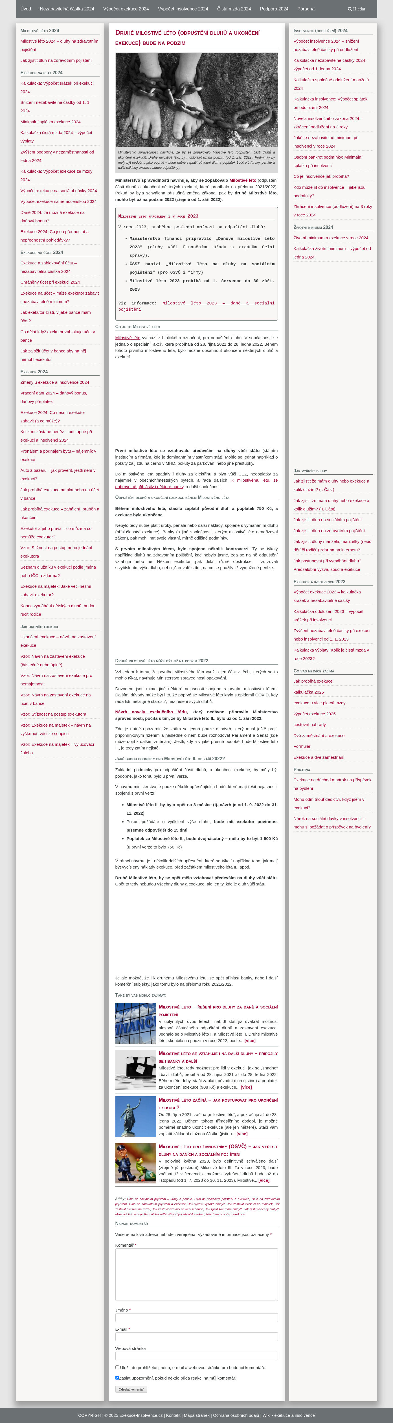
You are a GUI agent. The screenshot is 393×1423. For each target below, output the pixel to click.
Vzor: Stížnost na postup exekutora (53, 714)
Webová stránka (130, 1348)
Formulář (302, 746)
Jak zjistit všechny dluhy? (261, 1209)
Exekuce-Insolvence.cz (141, 1415)
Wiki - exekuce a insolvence (289, 1415)
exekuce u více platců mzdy (320, 702)
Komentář (126, 1245)
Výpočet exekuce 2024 (126, 8)
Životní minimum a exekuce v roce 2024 (331, 237)
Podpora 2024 (274, 8)
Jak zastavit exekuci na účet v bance (177, 1209)
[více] (250, 1040)
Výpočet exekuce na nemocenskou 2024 (59, 201)
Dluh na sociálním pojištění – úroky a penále (159, 1199)
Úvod (26, 8)
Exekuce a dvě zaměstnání (319, 757)
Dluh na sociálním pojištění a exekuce (221, 1199)
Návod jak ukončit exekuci (186, 1214)
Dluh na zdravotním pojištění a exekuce (157, 1204)
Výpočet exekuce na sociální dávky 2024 (59, 190)
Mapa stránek (197, 1415)
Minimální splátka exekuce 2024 (51, 121)
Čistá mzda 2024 (234, 8)
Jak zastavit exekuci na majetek (250, 1204)
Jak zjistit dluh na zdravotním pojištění (329, 530)
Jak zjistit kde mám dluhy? (223, 1209)
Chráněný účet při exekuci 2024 (50, 282)
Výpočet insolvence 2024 (183, 8)
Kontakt (173, 1415)
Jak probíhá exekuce (313, 681)
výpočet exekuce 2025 (315, 713)
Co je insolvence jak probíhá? (321, 176)
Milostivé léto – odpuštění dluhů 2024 (141, 1214)
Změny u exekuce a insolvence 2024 (55, 382)
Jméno (123, 1310)
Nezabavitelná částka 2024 (67, 8)
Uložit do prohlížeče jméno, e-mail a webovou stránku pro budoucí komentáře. (193, 1367)
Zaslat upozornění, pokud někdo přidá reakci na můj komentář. (175, 1378)
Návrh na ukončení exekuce (225, 1214)
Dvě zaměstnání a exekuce (319, 735)
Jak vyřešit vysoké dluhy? (206, 1204)
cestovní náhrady (310, 724)
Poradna (306, 8)
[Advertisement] (196, 403)
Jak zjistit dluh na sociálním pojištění (328, 519)
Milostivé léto (127, 337)
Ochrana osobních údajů (236, 1415)
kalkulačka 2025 (309, 692)
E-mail (122, 1329)
